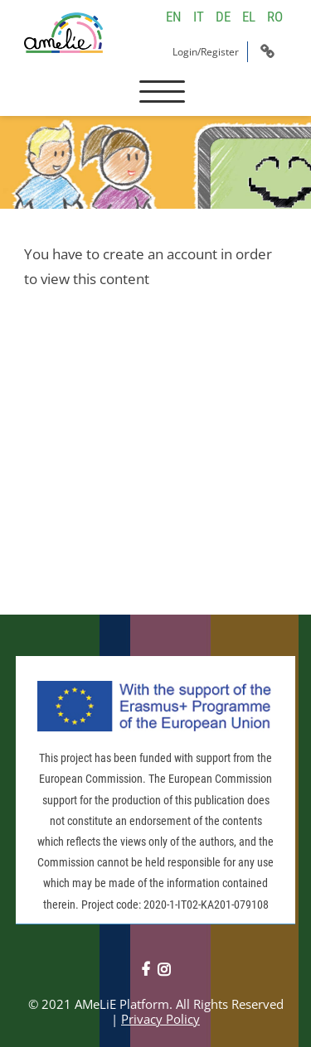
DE (223, 16)
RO (275, 16)
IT (198, 16)
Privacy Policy (160, 1019)
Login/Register (206, 52)
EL (248, 16)
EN (174, 16)
